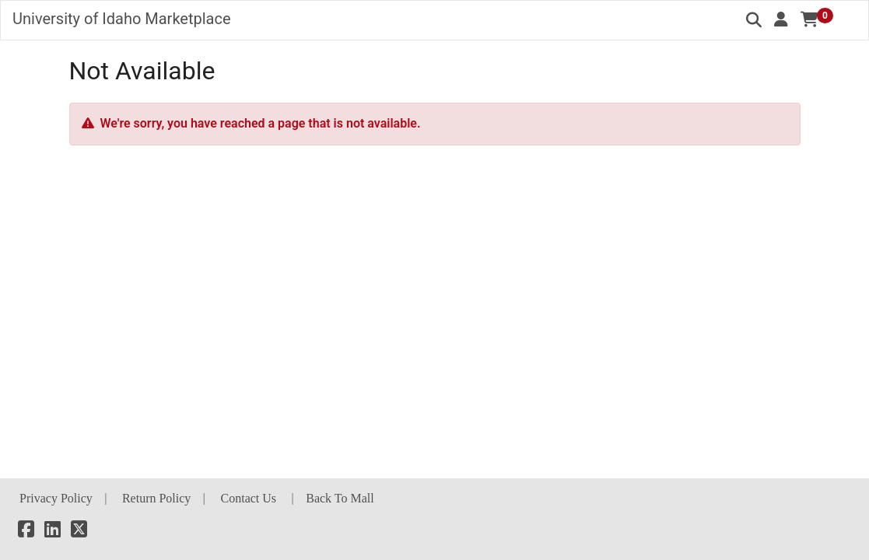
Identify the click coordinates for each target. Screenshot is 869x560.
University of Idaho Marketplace (121, 18)
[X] (79, 531)
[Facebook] (26, 531)
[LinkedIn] (52, 531)
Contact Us (249, 498)
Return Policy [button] (156, 498)
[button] (781, 19)
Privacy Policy (56, 498)
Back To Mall (339, 498)
